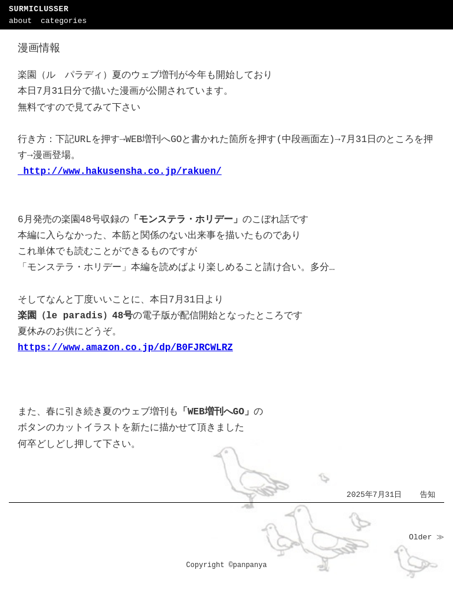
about (20, 21)
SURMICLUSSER (38, 9)
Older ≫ (426, 537)
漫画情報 (39, 48)
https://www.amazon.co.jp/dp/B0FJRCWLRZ (125, 347)
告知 (427, 494)
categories (64, 21)
